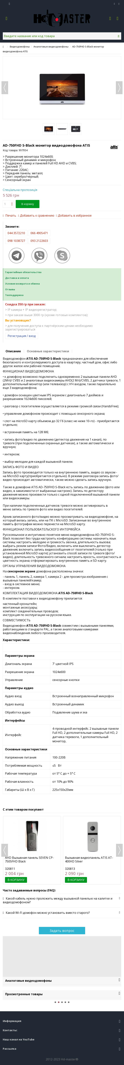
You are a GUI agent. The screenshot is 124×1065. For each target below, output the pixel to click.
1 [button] (55, 1002)
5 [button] (68, 1002)
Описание (13, 351)
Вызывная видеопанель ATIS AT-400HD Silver (89, 859)
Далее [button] (119, 87)
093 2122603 (39, 241)
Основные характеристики (48, 351)
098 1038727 (16, 241)
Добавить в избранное (75, 215)
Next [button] (119, 850)
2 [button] (58, 1002)
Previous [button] (4, 850)
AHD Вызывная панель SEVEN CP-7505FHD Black (29, 859)
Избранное (114, 3)
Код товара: (10, 150)
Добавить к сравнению (37, 215)
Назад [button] (4, 87)
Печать (10, 215)
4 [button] (65, 1002)
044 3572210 (16, 233)
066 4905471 (39, 233)
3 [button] (62, 1002)
